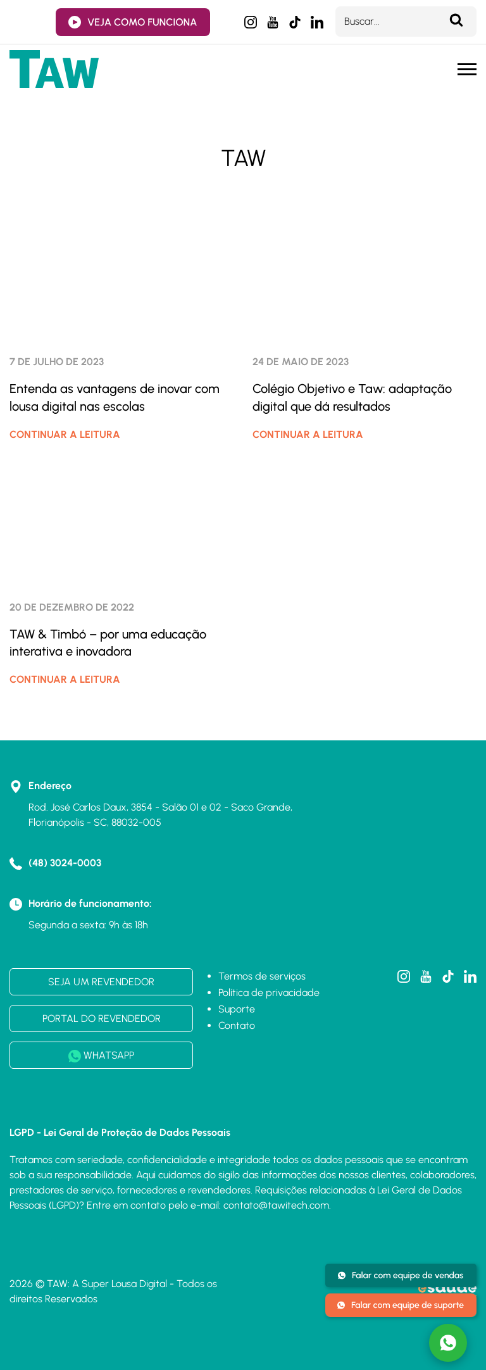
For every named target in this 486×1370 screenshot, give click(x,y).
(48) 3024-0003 (64, 863)
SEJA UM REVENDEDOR (101, 982)
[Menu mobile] (467, 70)
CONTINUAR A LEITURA (64, 434)
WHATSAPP (101, 1055)
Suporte (236, 1009)
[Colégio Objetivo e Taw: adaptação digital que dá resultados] (364, 275)
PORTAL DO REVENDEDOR (101, 1018)
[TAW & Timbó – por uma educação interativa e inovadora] (121, 521)
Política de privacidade (269, 993)
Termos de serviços (262, 976)
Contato (236, 1025)
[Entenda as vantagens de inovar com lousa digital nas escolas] (121, 275)
